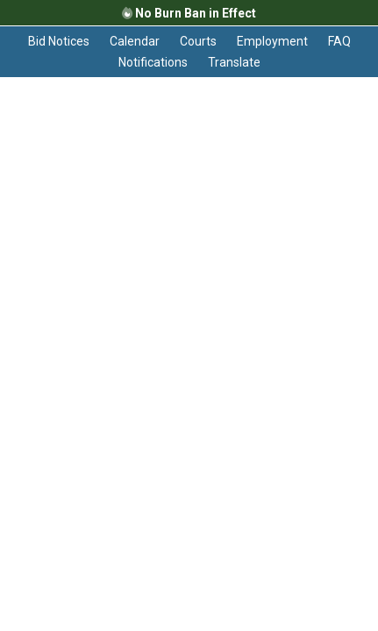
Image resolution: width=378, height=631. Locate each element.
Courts (198, 41)
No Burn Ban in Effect (189, 13)
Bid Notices (58, 41)
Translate (234, 62)
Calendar (135, 41)
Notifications (153, 62)
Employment (272, 41)
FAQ (339, 41)
